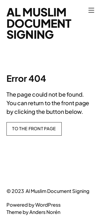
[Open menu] (91, 10)
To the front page (34, 128)
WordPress (48, 205)
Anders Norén (44, 212)
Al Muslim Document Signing (38, 23)
